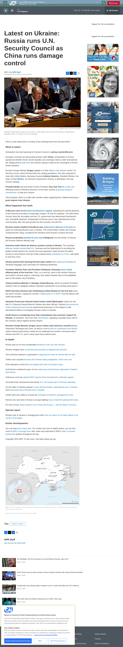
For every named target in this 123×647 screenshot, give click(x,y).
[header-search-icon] (104, 3)
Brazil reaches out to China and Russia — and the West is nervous (48, 405)
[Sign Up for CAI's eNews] (103, 117)
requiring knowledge (64, 262)
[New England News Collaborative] (103, 225)
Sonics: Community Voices (77, 643)
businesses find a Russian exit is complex (26, 390)
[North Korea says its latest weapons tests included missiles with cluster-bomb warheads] (9, 575)
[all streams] (112, 10)
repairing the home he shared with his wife (57, 355)
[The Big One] (103, 153)
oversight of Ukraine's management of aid (55, 395)
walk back (26, 163)
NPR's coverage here (21, 431)
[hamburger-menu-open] (5, 3)
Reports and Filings (75, 634)
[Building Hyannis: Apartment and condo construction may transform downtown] (103, 255)
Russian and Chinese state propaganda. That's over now (48, 359)
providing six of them (60, 254)
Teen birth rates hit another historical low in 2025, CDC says (39, 599)
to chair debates (60, 170)
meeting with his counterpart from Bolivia (60, 329)
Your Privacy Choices (57, 641)
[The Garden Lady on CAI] (103, 81)
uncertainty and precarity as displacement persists (46, 350)
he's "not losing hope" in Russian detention (57, 382)
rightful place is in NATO (50, 294)
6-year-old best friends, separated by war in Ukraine (55, 387)
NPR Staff (16, 72)
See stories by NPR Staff (14, 543)
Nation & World (17, 524)
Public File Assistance (102, 643)
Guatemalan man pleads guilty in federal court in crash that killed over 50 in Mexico (48, 586)
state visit (70, 187)
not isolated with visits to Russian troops (46, 364)
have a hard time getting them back (63, 400)
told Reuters (43, 318)
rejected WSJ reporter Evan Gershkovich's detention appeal (48, 377)
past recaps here (24, 428)
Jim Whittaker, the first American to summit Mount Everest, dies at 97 (42, 559)
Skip (40, 641)
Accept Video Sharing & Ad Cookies (18, 641)
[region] (38, 625)
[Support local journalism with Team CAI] (103, 53)
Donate (114, 3)
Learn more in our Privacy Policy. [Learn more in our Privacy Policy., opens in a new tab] (46, 635)
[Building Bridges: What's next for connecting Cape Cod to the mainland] (103, 189)
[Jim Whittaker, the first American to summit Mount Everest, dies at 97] (9, 562)
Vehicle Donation (100, 634)
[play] (6, 10)
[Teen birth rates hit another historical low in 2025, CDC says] (9, 602)
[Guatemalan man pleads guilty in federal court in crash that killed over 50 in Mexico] (9, 589)
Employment (73, 639)
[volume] (12, 10)
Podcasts (98, 639)
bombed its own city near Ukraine (51, 345)
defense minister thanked (16, 248)
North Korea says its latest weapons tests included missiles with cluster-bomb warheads (50, 572)
